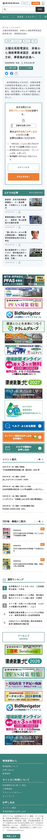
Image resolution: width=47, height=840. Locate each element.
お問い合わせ (8, 770)
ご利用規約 (7, 789)
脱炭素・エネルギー (14, 41)
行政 (34, 41)
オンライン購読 (9, 808)
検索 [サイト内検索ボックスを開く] (40, 9)
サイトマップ (8, 796)
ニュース (15, 27)
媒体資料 (6, 774)
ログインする (23, 167)
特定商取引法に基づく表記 (14, 785)
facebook (11, 73)
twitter (6, 73)
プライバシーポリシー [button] (15, 830)
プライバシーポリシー (12, 792)
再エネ (26, 41)
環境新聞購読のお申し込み (14, 811)
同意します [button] (11, 836)
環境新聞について (10, 766)
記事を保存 (12, 68)
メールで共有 (27, 68)
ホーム (5, 27)
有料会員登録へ (23, 177)
